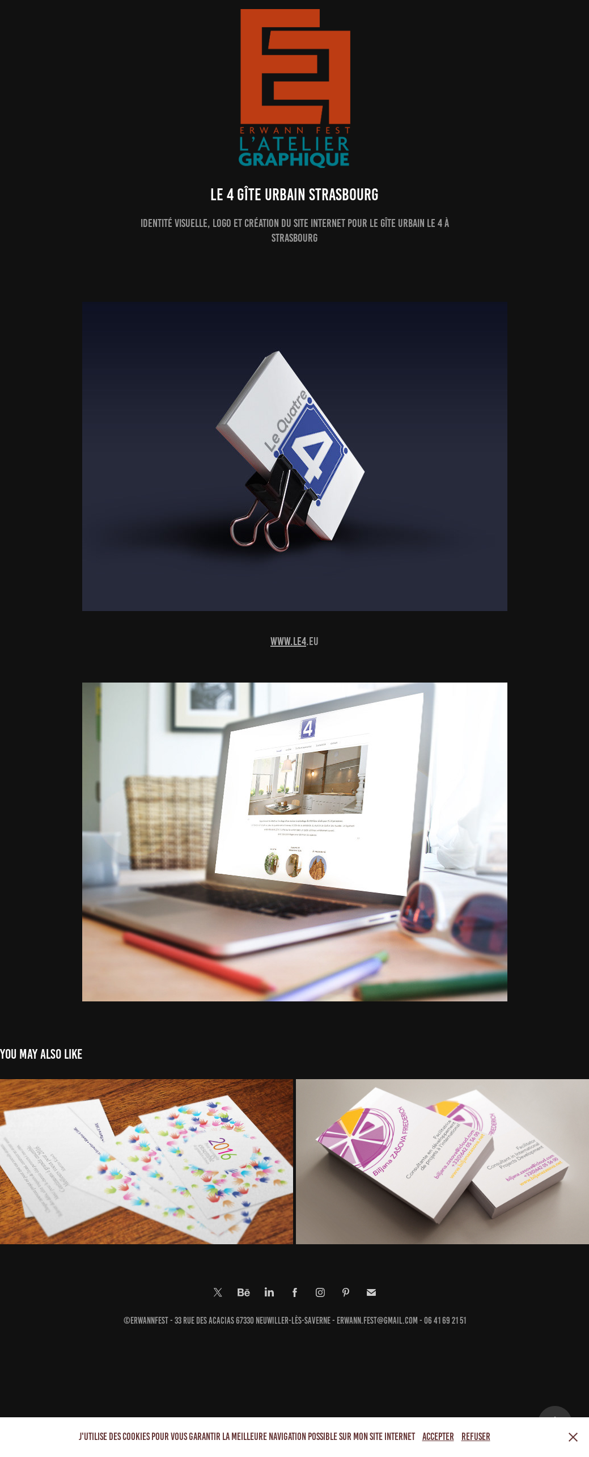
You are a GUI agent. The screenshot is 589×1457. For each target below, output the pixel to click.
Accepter (438, 1436)
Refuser (475, 1436)
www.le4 (288, 641)
